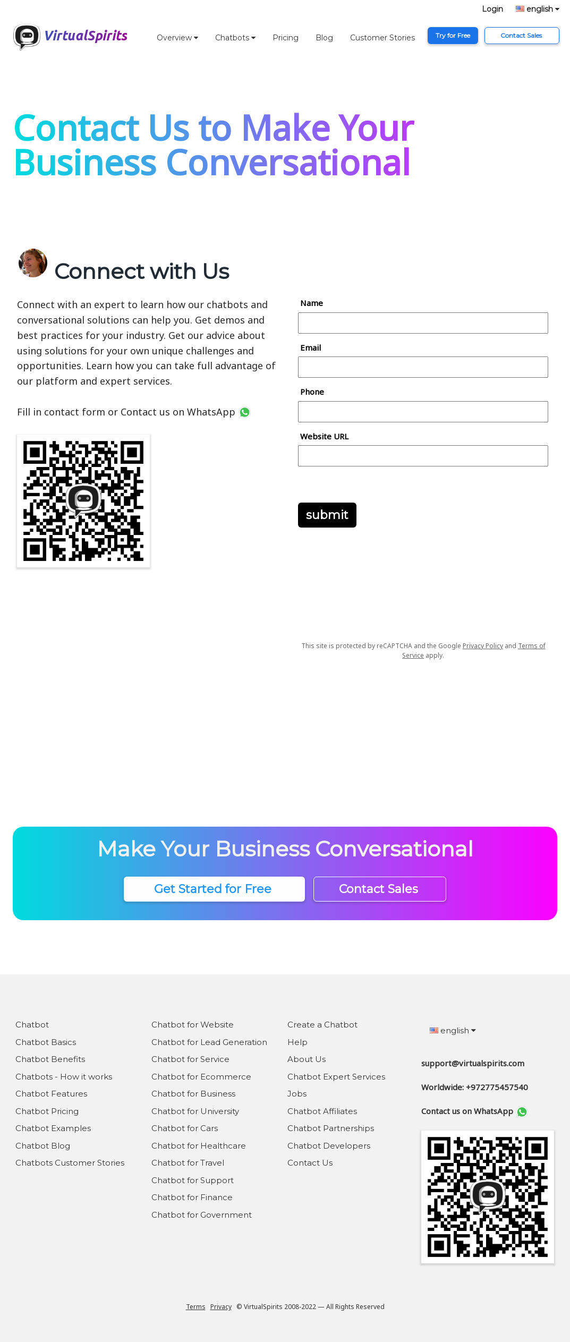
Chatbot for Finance (192, 1197)
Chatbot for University (195, 1111)
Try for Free (453, 35)
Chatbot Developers (328, 1146)
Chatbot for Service (190, 1059)
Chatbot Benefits (50, 1059)
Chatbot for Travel (187, 1163)
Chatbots (235, 38)
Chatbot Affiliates (322, 1111)
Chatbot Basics (45, 1042)
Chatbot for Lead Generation (209, 1042)
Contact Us (310, 1163)
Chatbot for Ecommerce (201, 1077)
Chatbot (32, 1025)
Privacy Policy (483, 645)
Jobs (297, 1094)
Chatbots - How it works (63, 1077)
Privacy (221, 1306)
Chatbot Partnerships (330, 1128)
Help (297, 1042)
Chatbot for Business (193, 1094)
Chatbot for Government (201, 1215)
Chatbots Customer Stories (69, 1163)
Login (492, 9)
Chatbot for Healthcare (198, 1146)
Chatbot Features (51, 1094)
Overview (177, 38)
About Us (306, 1059)
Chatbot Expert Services (336, 1077)
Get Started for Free (214, 889)
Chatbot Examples (53, 1128)
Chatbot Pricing (47, 1111)
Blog (324, 38)
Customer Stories (382, 38)
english (537, 9)
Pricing (286, 38)
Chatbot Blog (42, 1146)
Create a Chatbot (322, 1025)
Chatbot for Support (192, 1180)
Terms (196, 1306)
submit (327, 515)
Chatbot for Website (192, 1025)
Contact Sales (521, 35)
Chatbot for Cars (184, 1128)
